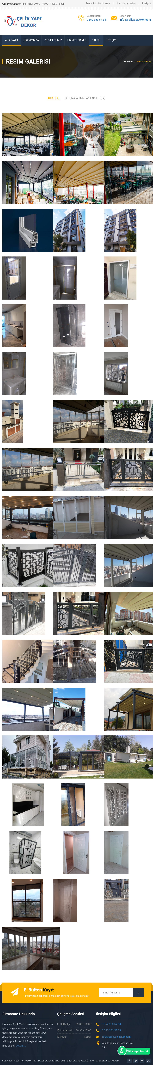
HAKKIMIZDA (31, 40)
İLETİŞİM (111, 40)
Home (128, 61)
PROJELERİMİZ (53, 40)
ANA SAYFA (11, 40)
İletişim (146, 4)
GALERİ (96, 40)
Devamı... (20, 1045)
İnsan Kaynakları (126, 4)
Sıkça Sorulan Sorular (98, 4)
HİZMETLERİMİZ (76, 40)
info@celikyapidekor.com (135, 19)
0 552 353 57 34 (96, 19)
